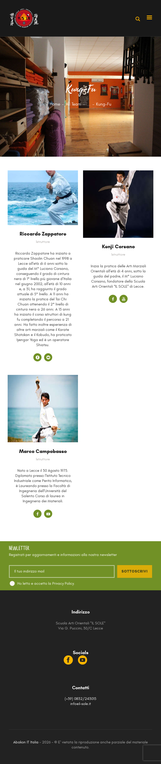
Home (55, 104)
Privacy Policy (63, 583)
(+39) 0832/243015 (80, 699)
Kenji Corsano (118, 246)
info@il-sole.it (80, 704)
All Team (73, 104)
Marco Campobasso (43, 451)
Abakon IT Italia (25, 742)
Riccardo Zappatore (43, 234)
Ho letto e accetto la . (46, 583)
